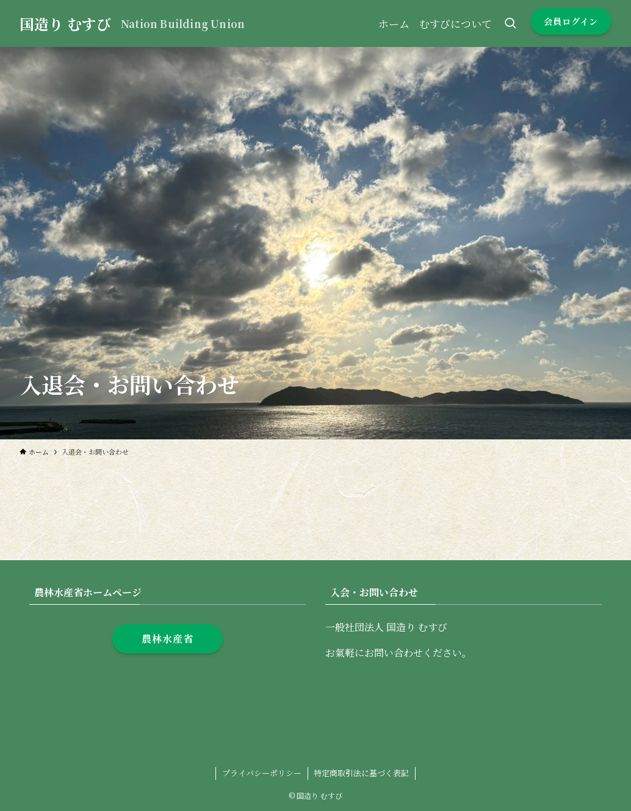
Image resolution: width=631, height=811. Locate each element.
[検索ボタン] (510, 23)
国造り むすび (65, 23)
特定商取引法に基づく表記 (361, 773)
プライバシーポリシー (261, 773)
